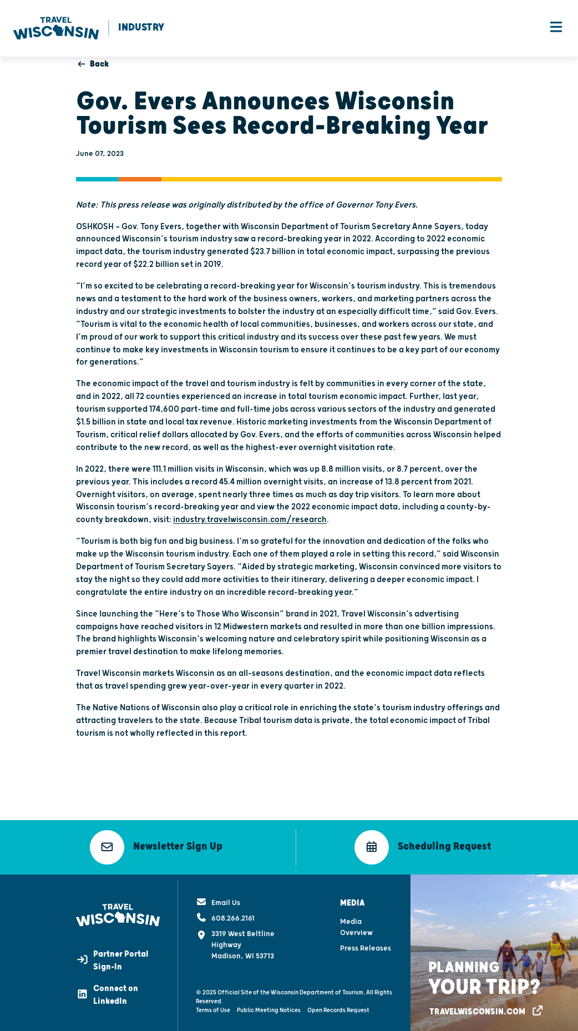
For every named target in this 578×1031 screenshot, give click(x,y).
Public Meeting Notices (269, 1006)
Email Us (218, 899)
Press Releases (365, 945)
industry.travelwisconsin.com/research (250, 521)
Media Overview (356, 924)
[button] (156, 848)
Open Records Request (338, 1006)
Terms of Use (213, 1006)
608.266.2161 (225, 915)
